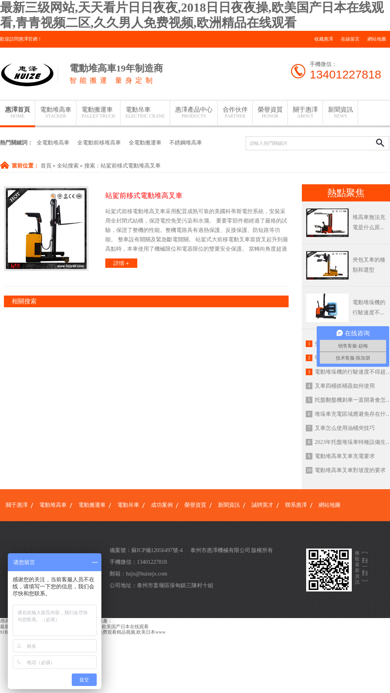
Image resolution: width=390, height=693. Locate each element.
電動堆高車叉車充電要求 (345, 456)
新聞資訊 (340, 112)
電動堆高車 (55, 112)
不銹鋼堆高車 (185, 143)
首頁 (46, 166)
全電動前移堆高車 (99, 143)
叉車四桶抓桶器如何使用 (345, 386)
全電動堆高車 (53, 143)
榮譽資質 (270, 112)
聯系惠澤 (296, 505)
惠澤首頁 (17, 112)
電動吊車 (145, 112)
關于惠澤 (305, 112)
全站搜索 (68, 166)
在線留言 (350, 39)
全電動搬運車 (145, 143)
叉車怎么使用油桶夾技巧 (345, 428)
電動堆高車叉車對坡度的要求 (350, 470)
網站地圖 (376, 39)
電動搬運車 (98, 112)
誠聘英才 (262, 505)
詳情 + (121, 263)
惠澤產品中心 (194, 112)
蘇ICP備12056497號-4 (157, 550)
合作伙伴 (235, 112)
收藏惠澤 (323, 39)
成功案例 (162, 505)
